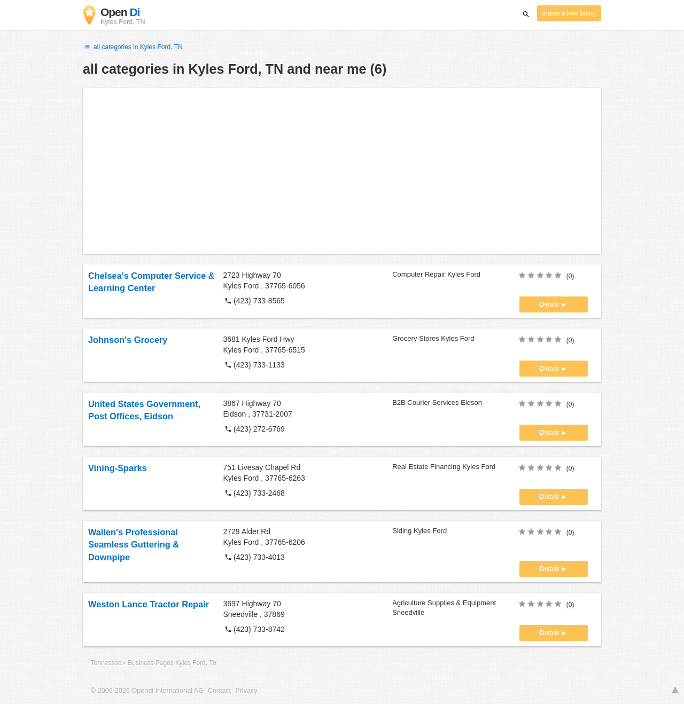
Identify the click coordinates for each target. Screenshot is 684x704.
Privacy (246, 690)
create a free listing (569, 13)
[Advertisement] (342, 171)
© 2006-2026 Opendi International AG (147, 690)
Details (550, 304)
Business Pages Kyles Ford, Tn (172, 663)
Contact (219, 690)
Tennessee (106, 663)
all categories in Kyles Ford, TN (133, 47)
